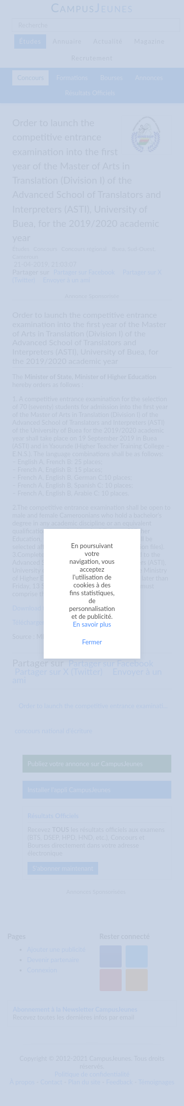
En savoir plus (92, 624)
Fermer (92, 642)
